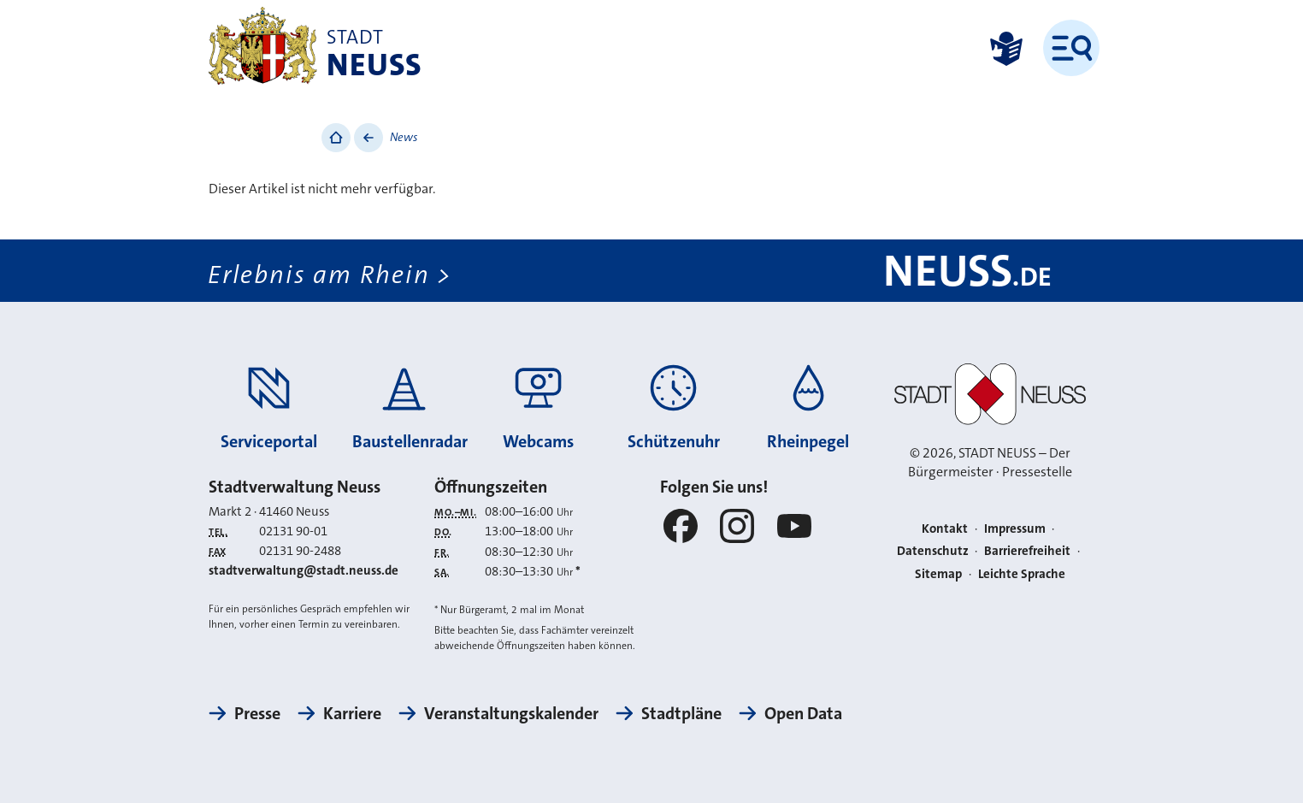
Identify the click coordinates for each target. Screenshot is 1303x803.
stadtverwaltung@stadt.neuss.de (303, 570)
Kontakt (945, 528)
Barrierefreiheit (1027, 550)
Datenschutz (933, 550)
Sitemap (938, 573)
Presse (257, 713)
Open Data (803, 713)
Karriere (352, 713)
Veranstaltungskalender (511, 713)
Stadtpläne (681, 713)
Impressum (1015, 528)
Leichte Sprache (1021, 573)
